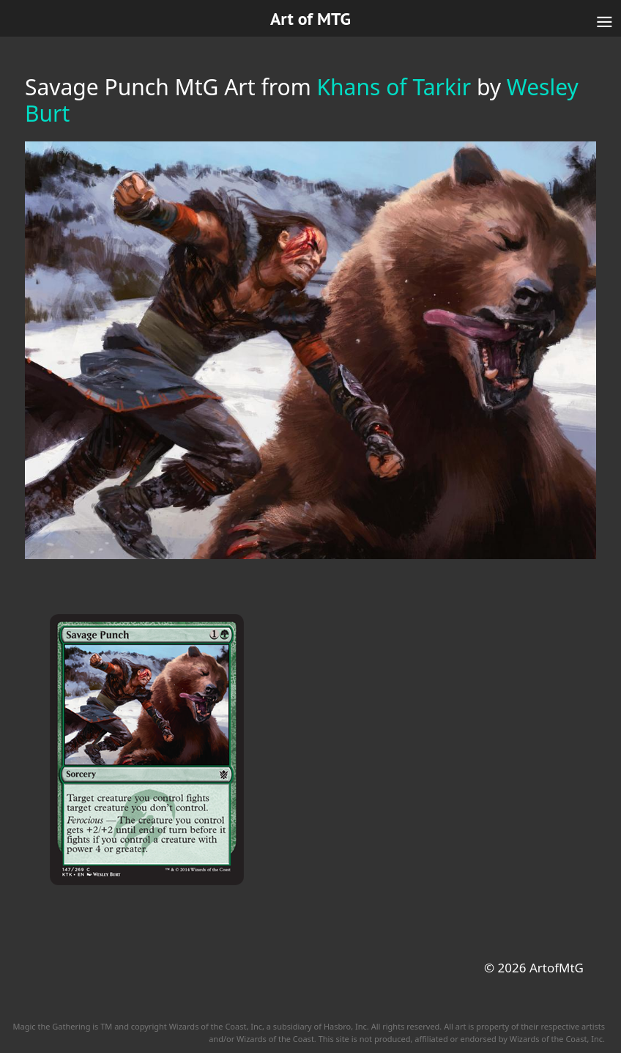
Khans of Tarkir (394, 87)
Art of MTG (310, 18)
